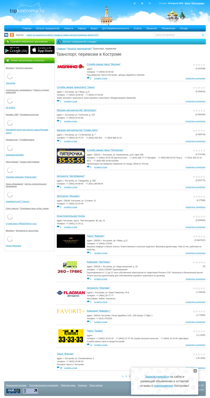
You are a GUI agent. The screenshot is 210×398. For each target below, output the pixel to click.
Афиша (82, 28)
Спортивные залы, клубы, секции (34, 208)
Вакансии (151, 28)
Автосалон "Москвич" (68, 196)
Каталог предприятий (47, 28)
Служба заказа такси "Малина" (104, 64)
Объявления (168, 28)
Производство (12, 140)
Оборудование (12, 162)
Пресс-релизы (96, 385)
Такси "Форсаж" (65, 353)
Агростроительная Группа (71, 216)
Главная (26, 28)
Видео (94, 28)
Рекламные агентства (29, 114)
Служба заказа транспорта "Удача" (76, 87)
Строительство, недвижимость (19, 90)
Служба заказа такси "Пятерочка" (105, 150)
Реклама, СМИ (12, 114)
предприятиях (163, 385)
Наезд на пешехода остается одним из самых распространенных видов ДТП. (63, 35)
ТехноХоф (10, 83)
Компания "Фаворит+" (99, 310)
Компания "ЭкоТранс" (98, 262)
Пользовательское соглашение (43, 385)
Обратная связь (68, 385)
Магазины (10, 68)
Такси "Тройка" (95, 330)
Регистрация (198, 3)
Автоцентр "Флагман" (98, 288)
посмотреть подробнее (195, 78)
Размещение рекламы (16, 385)
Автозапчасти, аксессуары (27, 231)
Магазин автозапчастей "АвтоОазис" (77, 110)
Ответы (138, 28)
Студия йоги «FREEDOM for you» (21, 223)
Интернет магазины (24, 68)
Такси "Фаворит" (96, 236)
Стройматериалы (26, 140)
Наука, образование (14, 184)
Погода (184, 28)
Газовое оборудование (29, 162)
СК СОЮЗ (10, 107)
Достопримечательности (115, 28)
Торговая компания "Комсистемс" (21, 177)
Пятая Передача (13, 246)
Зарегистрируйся (157, 376)
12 (91, 345)
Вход (187, 3)
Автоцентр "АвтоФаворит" (71, 176)
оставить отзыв (100, 78)
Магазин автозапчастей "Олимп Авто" (77, 130)
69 (61, 368)
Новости (68, 28)
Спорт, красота (12, 208)
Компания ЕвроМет (15, 155)
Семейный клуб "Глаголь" (18, 201)
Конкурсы (82, 385)
